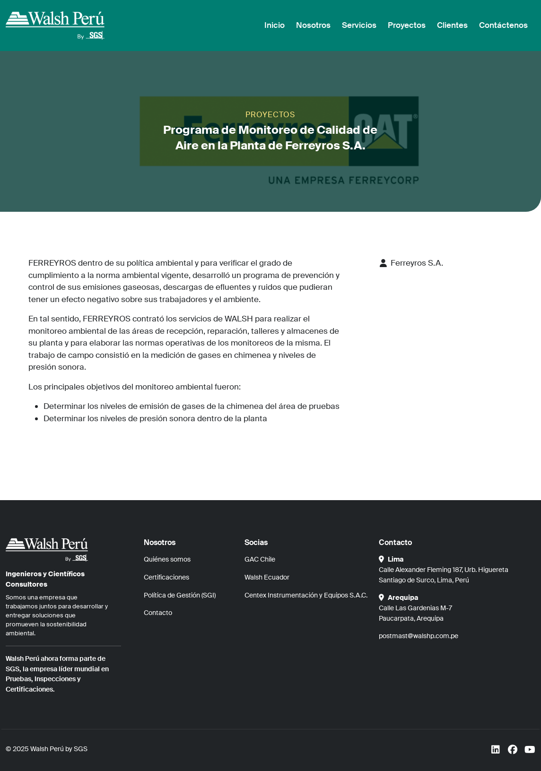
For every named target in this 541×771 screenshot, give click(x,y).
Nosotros (313, 25)
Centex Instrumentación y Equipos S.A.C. (305, 595)
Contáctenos (503, 25)
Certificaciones (166, 577)
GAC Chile (259, 559)
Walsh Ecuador (266, 577)
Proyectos (407, 25)
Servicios (359, 25)
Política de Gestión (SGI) (180, 595)
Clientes (452, 25)
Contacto (158, 612)
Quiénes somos (167, 559)
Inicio (274, 25)
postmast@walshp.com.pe (418, 636)
